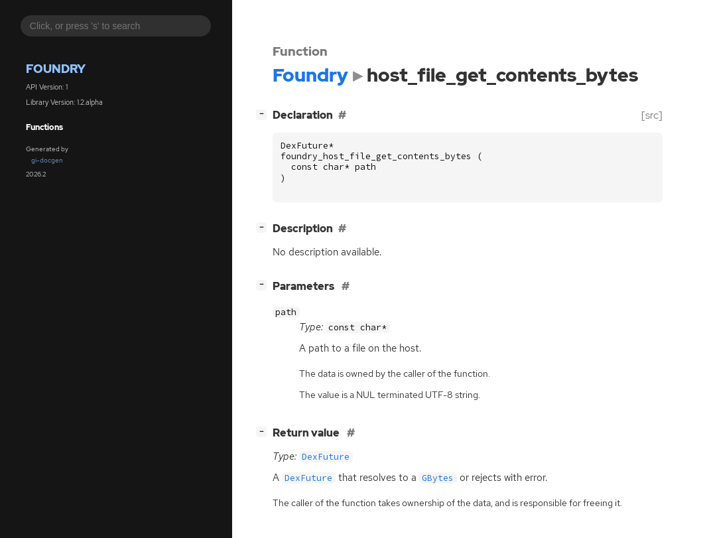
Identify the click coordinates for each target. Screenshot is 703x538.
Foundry (56, 68)
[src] (652, 115)
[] (264, 113)
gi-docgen (47, 160)
